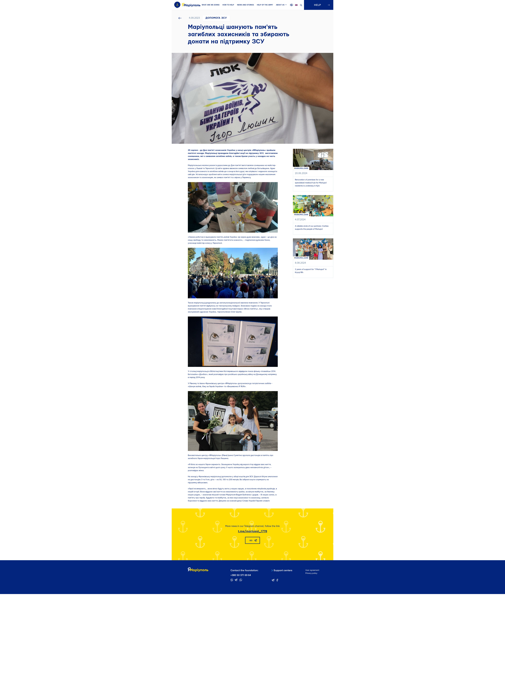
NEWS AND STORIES (245, 5)
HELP (317, 5)
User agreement (312, 570)
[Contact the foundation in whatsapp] (240, 580)
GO (251, 541)
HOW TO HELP (228, 5)
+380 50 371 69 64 (241, 575)
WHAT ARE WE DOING (210, 5)
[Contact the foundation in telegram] (236, 580)
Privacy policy (311, 573)
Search (301, 5)
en (296, 5)
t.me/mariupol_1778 (252, 531)
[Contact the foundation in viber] (232, 580)
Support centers (283, 570)
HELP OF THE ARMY (265, 5)
